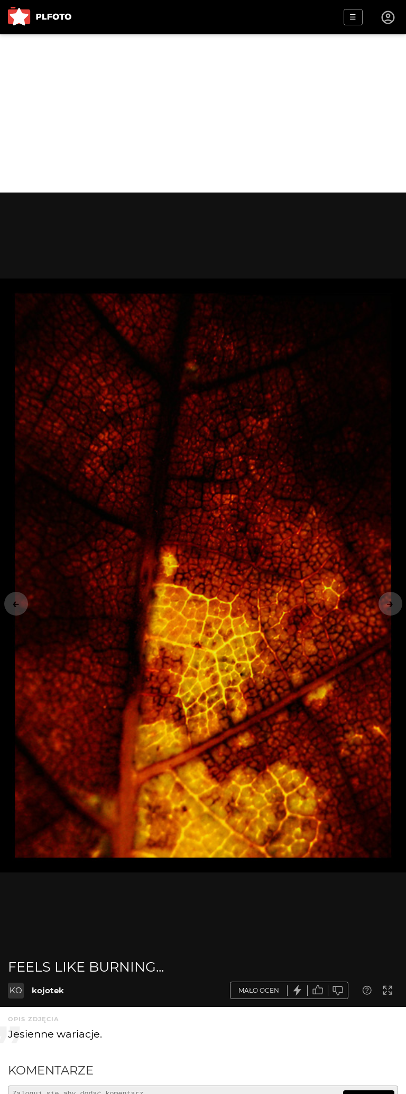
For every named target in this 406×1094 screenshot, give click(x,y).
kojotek (48, 990)
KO (16, 990)
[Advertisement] (203, 113)
